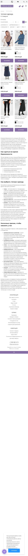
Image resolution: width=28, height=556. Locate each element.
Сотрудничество (14, 320)
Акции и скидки (14, 308)
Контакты (14, 299)
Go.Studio (18, 347)
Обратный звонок (14, 344)
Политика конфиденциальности (14, 336)
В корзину (7, 60)
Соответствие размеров (14, 318)
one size (3, 53)
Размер (2, 51)
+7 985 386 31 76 (14, 342)
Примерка (14, 315)
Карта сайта (14, 334)
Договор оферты (14, 338)
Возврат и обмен (14, 316)
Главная (2, 11)
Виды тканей (14, 303)
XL (1, 122)
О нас (14, 301)
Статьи (14, 305)
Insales (17, 348)
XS (4, 122)
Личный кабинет (14, 332)
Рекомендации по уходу (14, 322)
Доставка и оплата (14, 297)
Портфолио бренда (14, 306)
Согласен (14, 550)
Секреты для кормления (14, 324)
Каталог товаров (14, 330)
